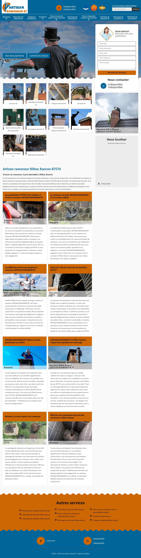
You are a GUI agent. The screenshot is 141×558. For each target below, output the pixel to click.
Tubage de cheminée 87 (31, 18)
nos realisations (14, 55)
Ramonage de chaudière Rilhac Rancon (36, 519)
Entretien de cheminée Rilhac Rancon (71, 510)
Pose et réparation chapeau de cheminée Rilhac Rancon (69, 515)
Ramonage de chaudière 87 (118, 18)
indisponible (70, 6)
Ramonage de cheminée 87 (72, 18)
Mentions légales (83, 554)
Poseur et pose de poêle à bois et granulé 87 (56, 18)
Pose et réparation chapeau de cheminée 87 (89, 18)
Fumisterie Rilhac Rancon (102, 516)
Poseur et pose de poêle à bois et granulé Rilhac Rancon (105, 511)
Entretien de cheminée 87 (105, 18)
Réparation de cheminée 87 (18, 18)
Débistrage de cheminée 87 (132, 18)
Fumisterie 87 (43, 18)
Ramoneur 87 (6, 18)
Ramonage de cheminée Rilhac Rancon (71, 520)
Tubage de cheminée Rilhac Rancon (105, 520)
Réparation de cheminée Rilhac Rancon (36, 511)
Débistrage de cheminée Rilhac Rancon (36, 515)
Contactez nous (39, 55)
